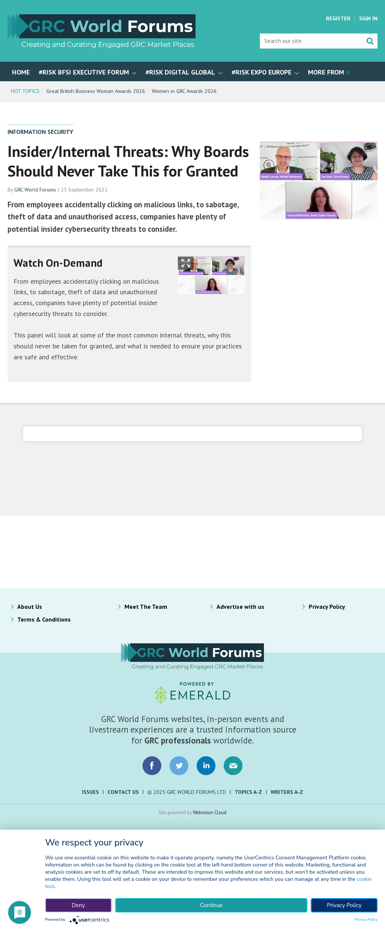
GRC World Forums (35, 189)
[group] (327, 71)
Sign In (368, 18)
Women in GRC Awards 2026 (184, 91)
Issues (90, 792)
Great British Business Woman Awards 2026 (95, 91)
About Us (29, 606)
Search (370, 41)
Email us (233, 765)
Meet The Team (145, 606)
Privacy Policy (327, 606)
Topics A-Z (248, 792)
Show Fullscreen (185, 263)
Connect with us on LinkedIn (206, 765)
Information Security (40, 131)
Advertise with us (240, 606)
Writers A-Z (287, 792)
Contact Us (123, 792)
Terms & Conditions (44, 619)
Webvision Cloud (209, 812)
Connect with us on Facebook (152, 765)
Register (338, 18)
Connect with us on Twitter (179, 765)
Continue (211, 905)
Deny (78, 905)
